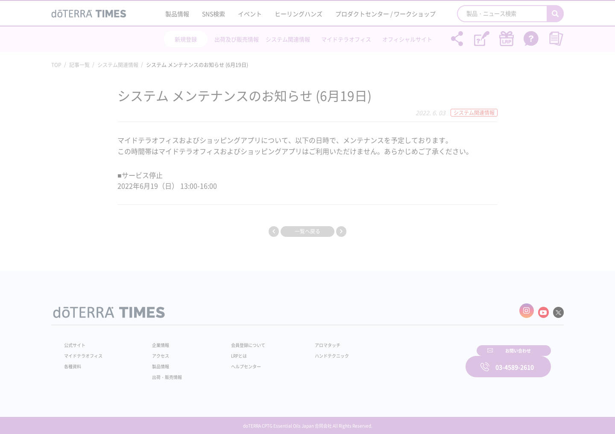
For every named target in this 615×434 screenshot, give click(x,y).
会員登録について (235, 341)
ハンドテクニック (311, 351)
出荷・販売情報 (163, 373)
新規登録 (186, 39)
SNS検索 (213, 13)
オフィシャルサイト (407, 39)
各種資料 (74, 362)
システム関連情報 (288, 39)
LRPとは (225, 351)
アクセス (155, 351)
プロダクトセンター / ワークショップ (385, 13)
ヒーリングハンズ (298, 13)
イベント (250, 13)
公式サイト (77, 341)
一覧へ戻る (307, 231)
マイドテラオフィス (346, 39)
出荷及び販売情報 (236, 39)
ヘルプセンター (233, 362)
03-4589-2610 (514, 361)
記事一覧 (79, 65)
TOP (56, 65)
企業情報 (155, 341)
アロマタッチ (306, 341)
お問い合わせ (416, 361)
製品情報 (177, 13)
